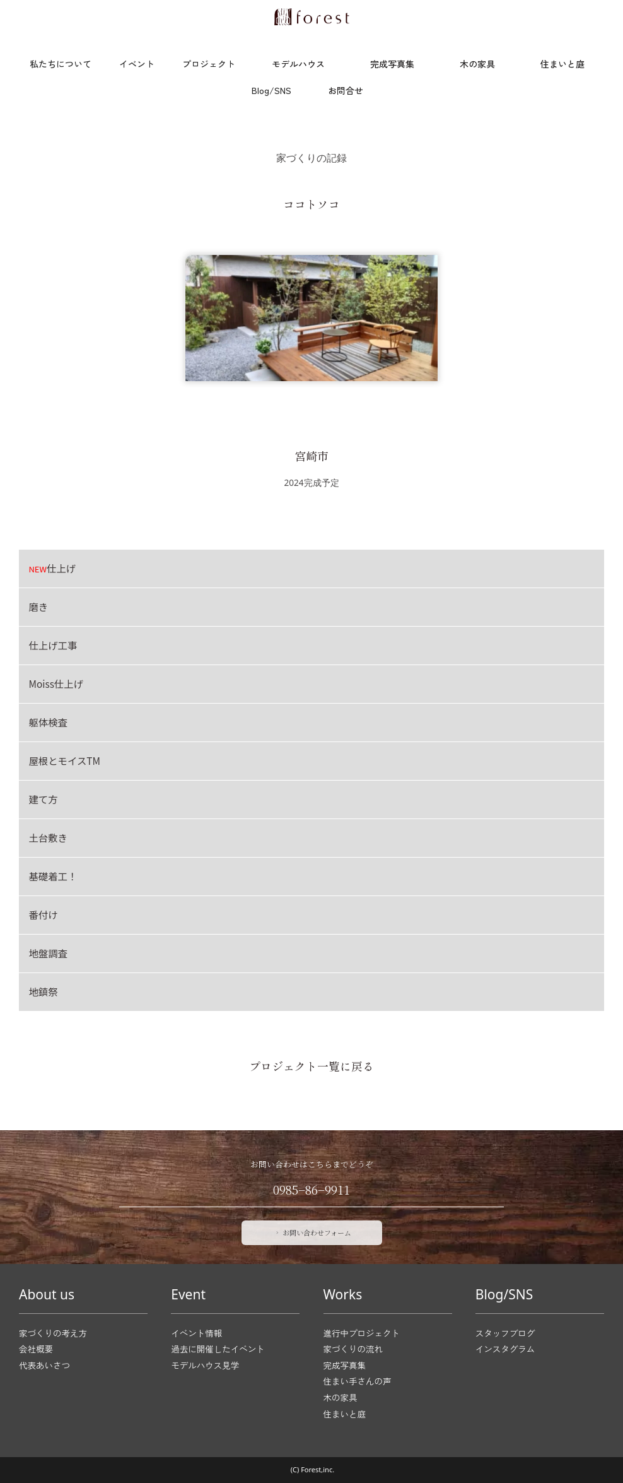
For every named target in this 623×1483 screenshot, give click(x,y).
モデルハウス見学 (205, 1365)
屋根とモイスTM (64, 760)
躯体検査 (47, 722)
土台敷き (47, 837)
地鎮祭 (42, 991)
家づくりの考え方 (53, 1332)
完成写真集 (392, 63)
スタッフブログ (505, 1332)
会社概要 (36, 1348)
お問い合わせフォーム (312, 1232)
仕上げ (52, 568)
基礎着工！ (52, 876)
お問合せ (345, 90)
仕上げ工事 (52, 645)
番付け (42, 914)
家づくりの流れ (353, 1348)
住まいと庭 (562, 63)
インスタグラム (505, 1348)
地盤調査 (47, 953)
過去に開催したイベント (218, 1348)
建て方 (42, 799)
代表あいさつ (44, 1365)
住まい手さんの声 (357, 1381)
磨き (38, 606)
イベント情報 (196, 1332)
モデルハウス (298, 63)
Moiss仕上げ (55, 683)
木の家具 (477, 63)
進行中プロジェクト (361, 1332)
